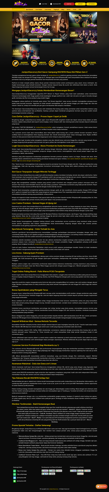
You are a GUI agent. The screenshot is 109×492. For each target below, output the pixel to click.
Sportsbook (29, 9)
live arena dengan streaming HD (30, 161)
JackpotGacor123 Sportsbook (44, 244)
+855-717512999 (19, 471)
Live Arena (48, 9)
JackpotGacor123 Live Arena (21, 268)
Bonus (68, 9)
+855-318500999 (20, 474)
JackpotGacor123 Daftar (44, 127)
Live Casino (39, 9)
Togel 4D (56, 9)
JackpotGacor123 (18, 9)
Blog (62, 9)
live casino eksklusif (73, 159)
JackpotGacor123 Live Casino (21, 218)
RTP (80, 9)
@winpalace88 (19, 477)
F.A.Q (74, 9)
